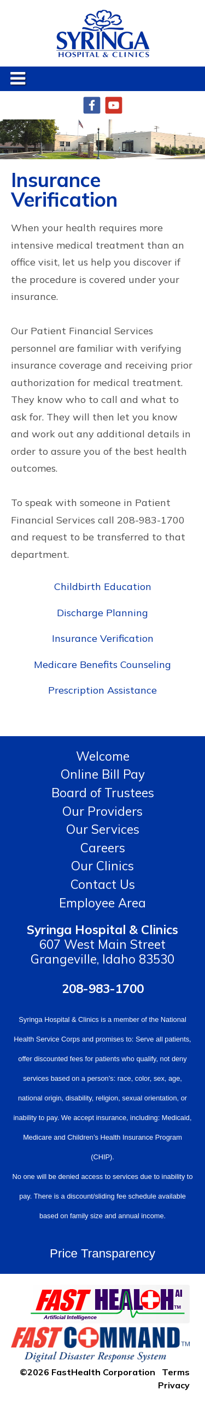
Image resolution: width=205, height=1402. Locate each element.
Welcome (103, 756)
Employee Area (102, 903)
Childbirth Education (102, 586)
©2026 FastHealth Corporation (87, 1371)
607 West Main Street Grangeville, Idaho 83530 (102, 944)
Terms (176, 1371)
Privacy (174, 1384)
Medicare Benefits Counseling (102, 664)
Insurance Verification (103, 638)
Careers (102, 848)
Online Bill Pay (103, 774)
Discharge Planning (102, 612)
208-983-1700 (103, 988)
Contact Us (103, 884)
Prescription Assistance (102, 690)
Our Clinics (102, 866)
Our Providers (102, 811)
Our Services (102, 829)
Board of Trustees (102, 793)
